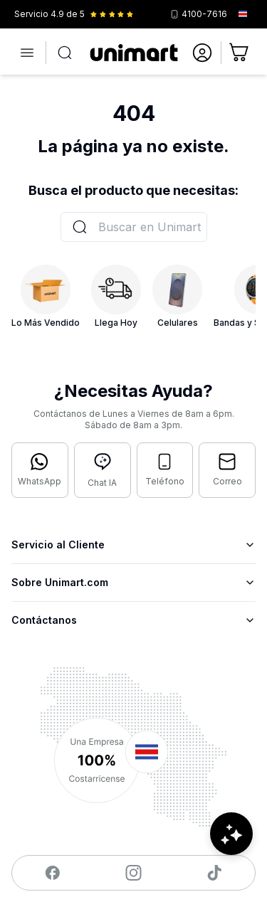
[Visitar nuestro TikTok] (215, 872)
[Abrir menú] (27, 52)
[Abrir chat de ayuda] (231, 833)
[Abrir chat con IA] (102, 470)
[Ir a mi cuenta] (202, 52)
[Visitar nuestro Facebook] (52, 872)
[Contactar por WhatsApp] (39, 470)
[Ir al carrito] (240, 52)
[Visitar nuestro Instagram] (133, 872)
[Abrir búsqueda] (64, 52)
